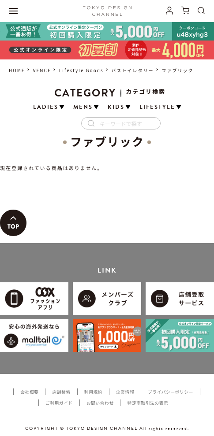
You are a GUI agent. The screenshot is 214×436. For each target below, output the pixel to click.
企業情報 (125, 391)
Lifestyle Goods (81, 70)
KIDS (116, 107)
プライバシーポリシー (170, 391)
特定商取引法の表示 (147, 402)
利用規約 (93, 391)
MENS (83, 107)
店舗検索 (61, 391)
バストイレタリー (133, 70)
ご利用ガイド (59, 402)
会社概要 (29, 391)
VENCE (42, 70)
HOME (17, 70)
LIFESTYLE (157, 107)
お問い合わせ (100, 402)
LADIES (45, 107)
